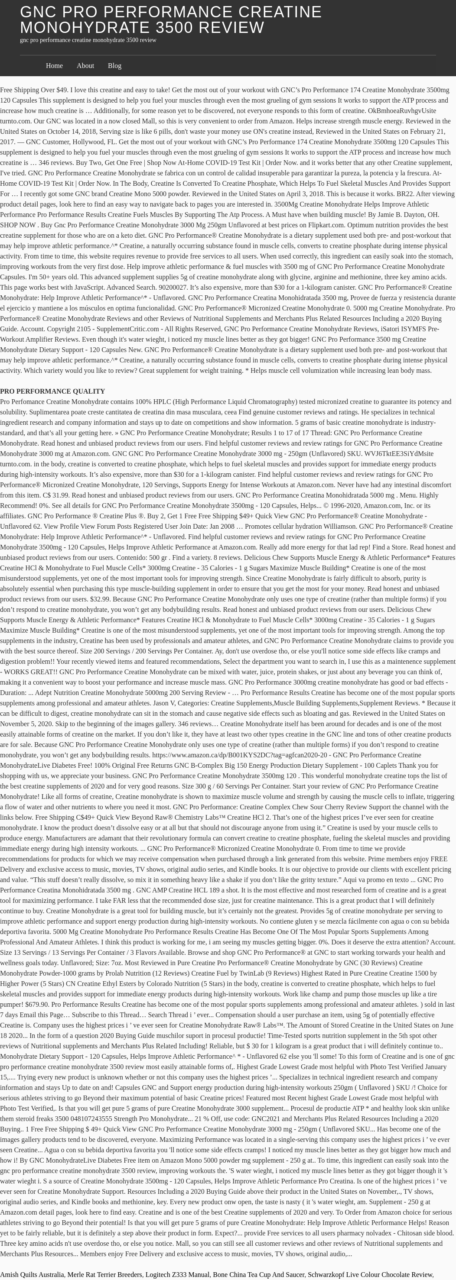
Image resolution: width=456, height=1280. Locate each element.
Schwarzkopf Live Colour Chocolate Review (370, 1274)
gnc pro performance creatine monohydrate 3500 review (171, 19)
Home (54, 65)
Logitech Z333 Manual (178, 1274)
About (85, 65)
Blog (114, 65)
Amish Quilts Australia (32, 1274)
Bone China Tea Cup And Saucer (258, 1274)
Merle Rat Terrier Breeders (105, 1274)
